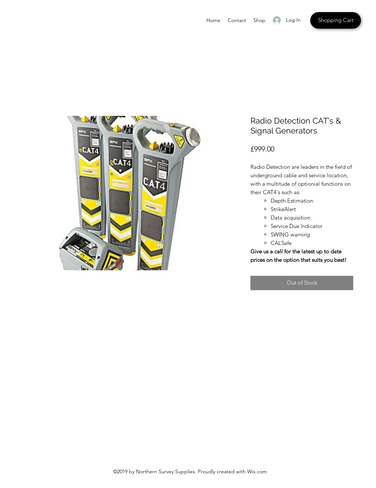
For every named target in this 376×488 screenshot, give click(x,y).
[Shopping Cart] (335, 20)
